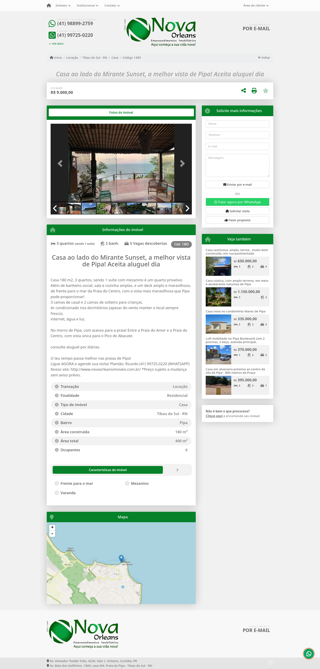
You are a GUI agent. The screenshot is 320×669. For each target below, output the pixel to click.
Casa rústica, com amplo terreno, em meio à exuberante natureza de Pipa (237, 282)
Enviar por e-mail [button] (237, 184)
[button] (61, 163)
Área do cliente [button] (254, 5)
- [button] (52, 534)
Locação (72, 57)
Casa (114, 57)
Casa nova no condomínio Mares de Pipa (236, 311)
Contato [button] (110, 5)
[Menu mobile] (49, 5)
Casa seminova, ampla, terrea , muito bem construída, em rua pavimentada (237, 251)
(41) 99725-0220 (75, 35)
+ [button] (52, 528)
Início (56, 57)
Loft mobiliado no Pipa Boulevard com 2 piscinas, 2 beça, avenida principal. (235, 340)
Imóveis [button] (61, 5)
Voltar (264, 57)
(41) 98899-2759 (75, 23)
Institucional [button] (86, 5)
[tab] (64, 112)
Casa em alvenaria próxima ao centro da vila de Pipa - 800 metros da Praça (235, 371)
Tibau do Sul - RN (94, 57)
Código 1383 (132, 57)
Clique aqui (214, 416)
